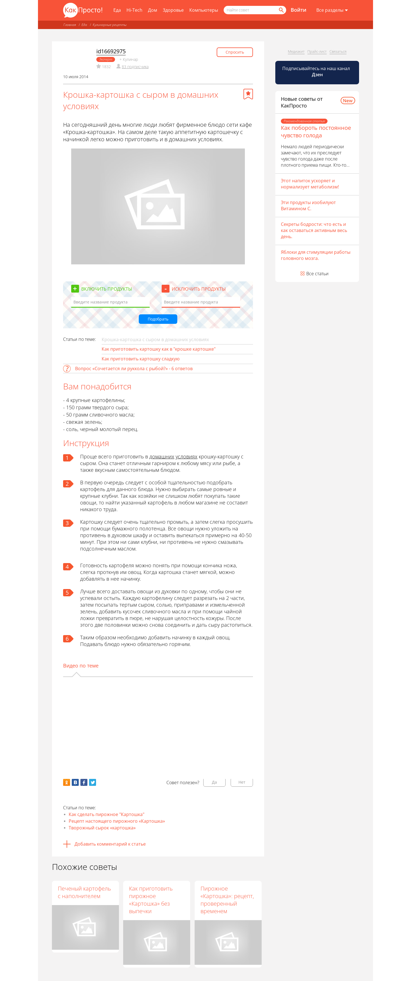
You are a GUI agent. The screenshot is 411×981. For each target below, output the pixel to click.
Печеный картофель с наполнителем (84, 892)
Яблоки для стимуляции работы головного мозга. (315, 255)
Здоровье (173, 10)
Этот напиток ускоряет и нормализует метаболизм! (310, 184)
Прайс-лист (317, 51)
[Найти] (281, 10)
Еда (117, 10)
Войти (298, 9)
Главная (69, 24)
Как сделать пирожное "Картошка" (106, 814)
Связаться (338, 51)
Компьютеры (203, 10)
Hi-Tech (134, 10)
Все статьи (317, 274)
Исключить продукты (199, 289)
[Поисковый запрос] (255, 10)
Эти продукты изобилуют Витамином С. (308, 205)
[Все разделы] (332, 10)
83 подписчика (135, 66)
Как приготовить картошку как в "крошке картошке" (159, 349)
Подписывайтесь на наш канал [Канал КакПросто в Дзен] (316, 71)
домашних (161, 456)
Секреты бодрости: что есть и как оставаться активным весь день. (314, 230)
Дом (152, 10)
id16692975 (111, 51)
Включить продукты (106, 289)
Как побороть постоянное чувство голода (316, 131)
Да (214, 782)
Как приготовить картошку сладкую (141, 359)
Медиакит (296, 51)
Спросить (235, 52)
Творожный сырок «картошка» (102, 828)
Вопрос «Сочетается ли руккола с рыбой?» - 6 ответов (134, 368)
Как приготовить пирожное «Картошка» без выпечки (151, 900)
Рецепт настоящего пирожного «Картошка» (117, 821)
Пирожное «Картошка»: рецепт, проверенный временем (227, 900)
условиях (186, 456)
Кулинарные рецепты (109, 24)
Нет (241, 782)
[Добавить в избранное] (248, 94)
